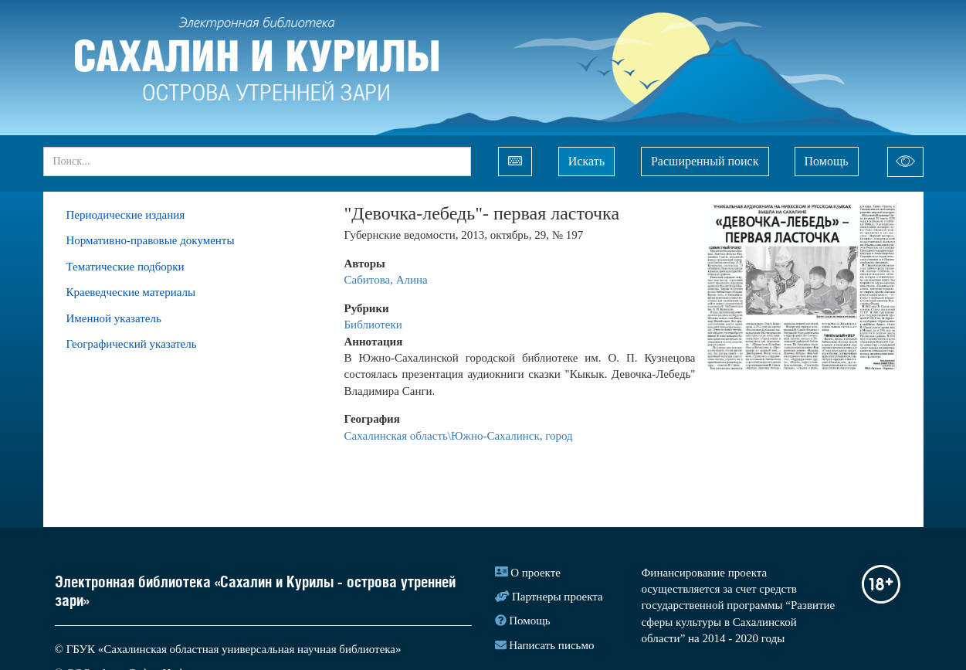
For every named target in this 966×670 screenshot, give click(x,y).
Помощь (827, 161)
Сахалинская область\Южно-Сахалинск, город (458, 436)
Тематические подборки (125, 266)
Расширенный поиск (705, 161)
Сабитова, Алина (386, 280)
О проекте (535, 572)
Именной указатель (113, 318)
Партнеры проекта (557, 596)
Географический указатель (131, 344)
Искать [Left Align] (586, 161)
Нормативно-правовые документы (150, 240)
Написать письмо (551, 645)
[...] (257, 161)
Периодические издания (125, 215)
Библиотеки (373, 324)
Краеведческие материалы (131, 292)
